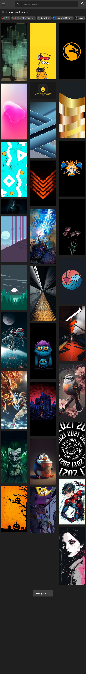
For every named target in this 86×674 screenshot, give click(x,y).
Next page (43, 593)
